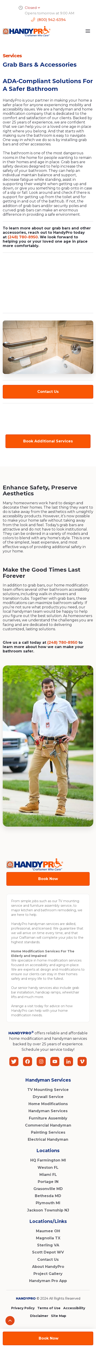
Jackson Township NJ (48, 1210)
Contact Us (48, 391)
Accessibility (74, 1308)
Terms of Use (49, 1308)
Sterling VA (48, 1245)
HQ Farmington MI (48, 1160)
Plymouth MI (48, 1203)
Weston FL (48, 1167)
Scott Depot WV (48, 1252)
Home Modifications (48, 1104)
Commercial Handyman (48, 1125)
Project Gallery (48, 1274)
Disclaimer (39, 1316)
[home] (27, 31)
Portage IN (48, 1182)
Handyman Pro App (48, 1281)
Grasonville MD (48, 1189)
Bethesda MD (48, 1196)
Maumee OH (48, 1231)
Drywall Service (48, 1097)
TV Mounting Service (48, 1090)
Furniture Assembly (48, 1118)
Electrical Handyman (48, 1139)
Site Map (58, 1316)
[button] (87, 31)
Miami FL (48, 1174)
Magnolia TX (48, 1238)
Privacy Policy (23, 1308)
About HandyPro (48, 1266)
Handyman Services (48, 1111)
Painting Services (48, 1132)
